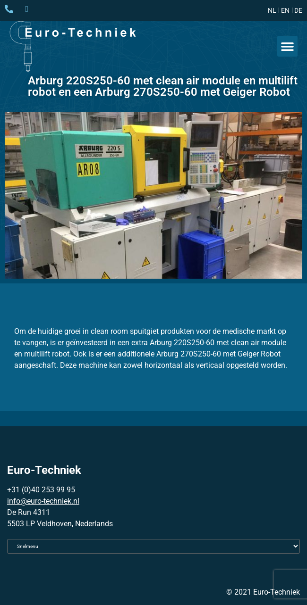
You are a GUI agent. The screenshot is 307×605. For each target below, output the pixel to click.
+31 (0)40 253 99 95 (41, 489)
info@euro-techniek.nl (43, 501)
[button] (287, 46)
